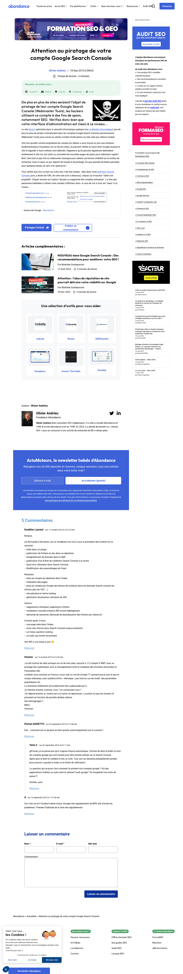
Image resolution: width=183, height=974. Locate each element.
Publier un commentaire (76, 227)
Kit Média (75, 942)
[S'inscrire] (167, 6)
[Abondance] (18, 6)
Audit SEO (148, 6)
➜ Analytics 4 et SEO (143, 235)
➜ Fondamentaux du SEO (144, 169)
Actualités (31, 916)
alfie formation (159, 948)
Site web (92, 844)
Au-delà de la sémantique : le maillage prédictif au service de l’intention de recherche (149, 303)
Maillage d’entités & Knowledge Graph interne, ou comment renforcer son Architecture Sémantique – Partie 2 (149, 347)
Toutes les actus (44, 6)
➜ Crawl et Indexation (143, 254)
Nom (27, 844)
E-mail (60, 844)
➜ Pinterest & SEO (142, 209)
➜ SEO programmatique (144, 182)
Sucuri (32, 129)
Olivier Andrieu (47, 413)
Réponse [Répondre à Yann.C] (34, 788)
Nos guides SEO (119, 942)
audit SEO (154, 107)
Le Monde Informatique (100, 129)
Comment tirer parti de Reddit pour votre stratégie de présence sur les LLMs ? (150, 317)
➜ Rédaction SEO (141, 241)
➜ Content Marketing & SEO (145, 215)
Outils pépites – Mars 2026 (145, 360)
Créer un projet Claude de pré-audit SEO (150, 290)
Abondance (48, 210)
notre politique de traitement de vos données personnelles (71, 500)
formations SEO (142, 156)
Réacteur (157, 942)
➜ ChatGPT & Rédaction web (146, 202)
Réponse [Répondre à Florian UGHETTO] (29, 736)
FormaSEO (157, 937)
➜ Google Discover (142, 196)
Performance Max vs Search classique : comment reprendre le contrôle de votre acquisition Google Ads (149, 331)
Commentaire (31, 856)
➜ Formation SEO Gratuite (144, 163)
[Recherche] (153, 6)
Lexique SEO (118, 953)
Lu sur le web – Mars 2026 (145, 371)
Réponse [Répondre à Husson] (29, 715)
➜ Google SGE (140, 189)
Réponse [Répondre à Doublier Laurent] (29, 648)
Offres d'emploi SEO (122, 937)
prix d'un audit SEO (153, 101)
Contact (75, 953)
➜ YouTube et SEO (142, 176)
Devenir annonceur (80, 937)
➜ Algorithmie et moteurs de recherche (149, 247)
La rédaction (77, 948)
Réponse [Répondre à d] (29, 813)
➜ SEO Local (140, 228)
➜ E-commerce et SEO (143, 222)
